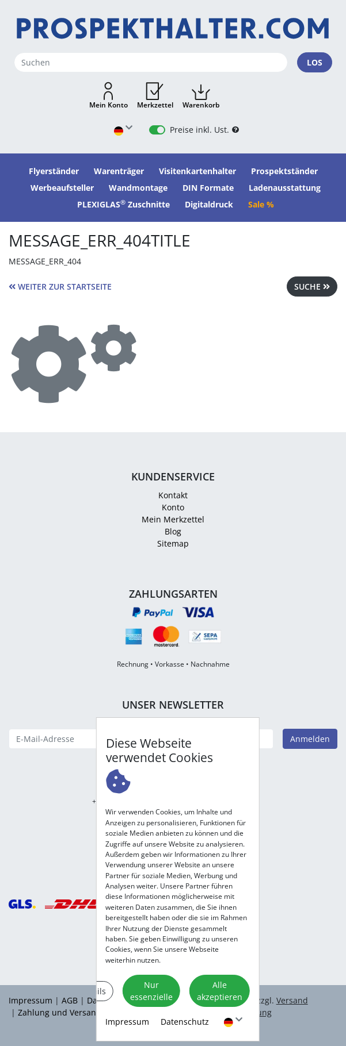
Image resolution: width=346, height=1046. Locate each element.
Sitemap (173, 543)
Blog (173, 531)
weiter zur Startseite (60, 286)
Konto (173, 507)
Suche (312, 286)
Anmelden (310, 738)
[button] (108, 96)
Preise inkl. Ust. (199, 129)
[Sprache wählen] (233, 1022)
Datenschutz (185, 1021)
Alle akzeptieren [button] (219, 990)
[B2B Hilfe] (235, 130)
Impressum (127, 1021)
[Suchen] (151, 62)
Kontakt (173, 495)
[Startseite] (173, 28)
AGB (70, 1000)
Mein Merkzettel (173, 519)
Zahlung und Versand (59, 1012)
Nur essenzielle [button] (151, 990)
